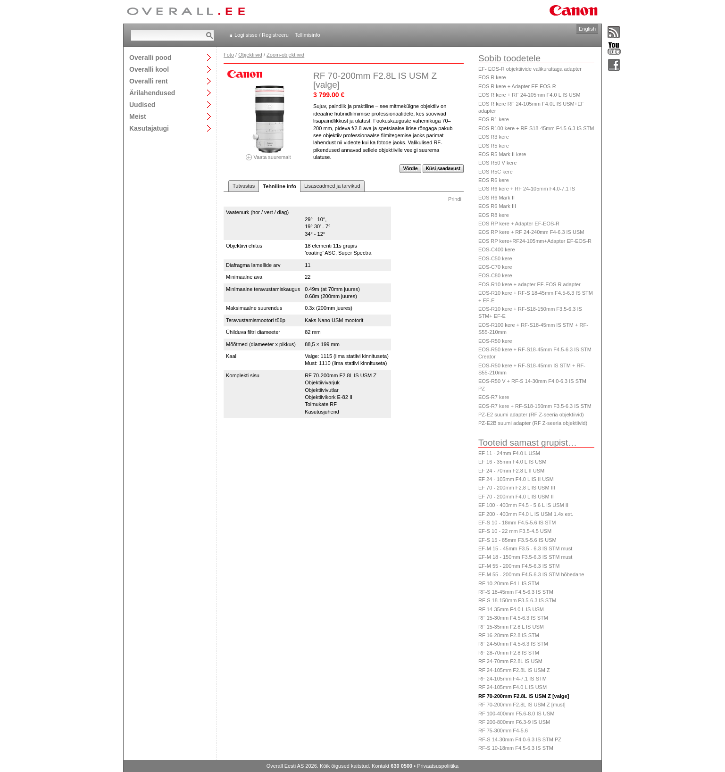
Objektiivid (250, 55)
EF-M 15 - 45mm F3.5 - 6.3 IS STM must (525, 548)
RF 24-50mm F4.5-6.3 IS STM (513, 644)
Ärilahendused (152, 92)
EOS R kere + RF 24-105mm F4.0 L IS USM (529, 95)
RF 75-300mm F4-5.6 (503, 730)
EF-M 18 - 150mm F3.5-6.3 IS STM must (525, 557)
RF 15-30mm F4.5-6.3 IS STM (513, 618)
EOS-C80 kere (495, 275)
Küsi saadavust (443, 168)
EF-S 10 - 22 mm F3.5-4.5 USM (514, 531)
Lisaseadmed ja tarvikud (332, 186)
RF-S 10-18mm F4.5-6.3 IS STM (515, 748)
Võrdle (410, 168)
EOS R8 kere (493, 215)
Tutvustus (244, 186)
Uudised (142, 104)
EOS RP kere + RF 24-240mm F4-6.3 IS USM (531, 232)
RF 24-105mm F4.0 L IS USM (512, 687)
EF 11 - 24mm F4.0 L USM (509, 453)
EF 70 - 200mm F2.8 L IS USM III (516, 487)
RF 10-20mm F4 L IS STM (508, 583)
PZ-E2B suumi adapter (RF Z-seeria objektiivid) (532, 423)
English (587, 29)
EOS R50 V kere (497, 163)
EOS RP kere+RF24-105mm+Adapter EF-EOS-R (535, 241)
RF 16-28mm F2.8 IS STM (508, 635)
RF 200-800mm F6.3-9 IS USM (514, 722)
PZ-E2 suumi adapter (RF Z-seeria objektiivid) (531, 414)
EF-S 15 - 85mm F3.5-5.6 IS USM (517, 540)
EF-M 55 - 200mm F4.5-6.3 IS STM (518, 566)
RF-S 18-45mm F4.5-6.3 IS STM (515, 592)
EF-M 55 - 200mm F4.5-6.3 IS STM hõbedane (531, 574)
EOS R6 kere (493, 180)
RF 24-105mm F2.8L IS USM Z (514, 670)
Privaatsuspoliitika (437, 766)
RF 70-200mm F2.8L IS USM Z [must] (522, 704)
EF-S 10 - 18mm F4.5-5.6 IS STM (517, 522)
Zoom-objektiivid (285, 55)
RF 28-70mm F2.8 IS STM (508, 653)
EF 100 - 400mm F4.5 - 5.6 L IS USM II (523, 505)
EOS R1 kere (493, 119)
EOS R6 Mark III (497, 206)
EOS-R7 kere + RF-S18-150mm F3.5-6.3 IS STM (535, 406)
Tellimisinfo (307, 35)
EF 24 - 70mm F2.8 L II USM (511, 470)
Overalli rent (148, 80)
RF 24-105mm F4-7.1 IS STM (512, 678)
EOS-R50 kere (495, 341)
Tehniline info (279, 186)
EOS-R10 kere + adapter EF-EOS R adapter (529, 284)
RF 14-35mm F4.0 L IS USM (511, 609)
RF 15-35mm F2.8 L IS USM (511, 627)
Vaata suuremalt (268, 154)
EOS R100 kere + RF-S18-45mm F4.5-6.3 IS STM (536, 128)
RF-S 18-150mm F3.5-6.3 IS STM (517, 600)
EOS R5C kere (495, 171)
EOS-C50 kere (495, 258)
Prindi (454, 199)
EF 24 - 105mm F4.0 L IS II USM (516, 479)
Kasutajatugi (149, 128)
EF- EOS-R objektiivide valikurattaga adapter (530, 69)
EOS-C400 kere (496, 249)
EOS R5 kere (493, 146)
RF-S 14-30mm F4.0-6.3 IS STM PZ (519, 739)
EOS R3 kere (493, 137)
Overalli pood (150, 57)
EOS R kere (492, 77)
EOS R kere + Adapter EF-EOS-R (517, 86)
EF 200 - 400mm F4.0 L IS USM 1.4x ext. (525, 514)
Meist (137, 116)
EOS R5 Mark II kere (502, 154)
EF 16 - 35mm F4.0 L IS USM (512, 462)
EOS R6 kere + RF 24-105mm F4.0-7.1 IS (526, 188)
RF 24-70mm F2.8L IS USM (510, 661)
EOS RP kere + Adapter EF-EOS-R (518, 223)
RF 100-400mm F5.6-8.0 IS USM (516, 713)
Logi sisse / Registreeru (261, 35)
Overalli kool (149, 69)
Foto (229, 55)
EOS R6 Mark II (496, 197)
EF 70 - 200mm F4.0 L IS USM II (516, 496)
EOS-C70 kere (495, 267)
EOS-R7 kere (493, 397)
